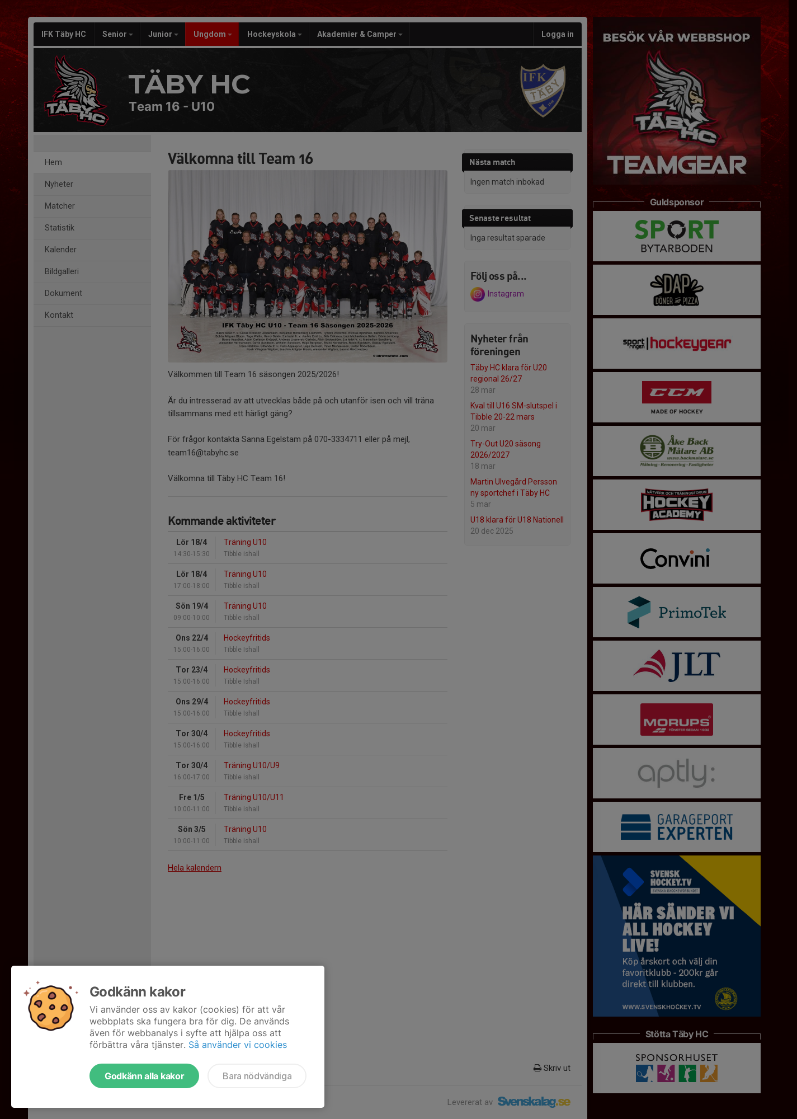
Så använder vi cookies (237, 1044)
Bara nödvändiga (257, 1076)
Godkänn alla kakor (144, 1076)
